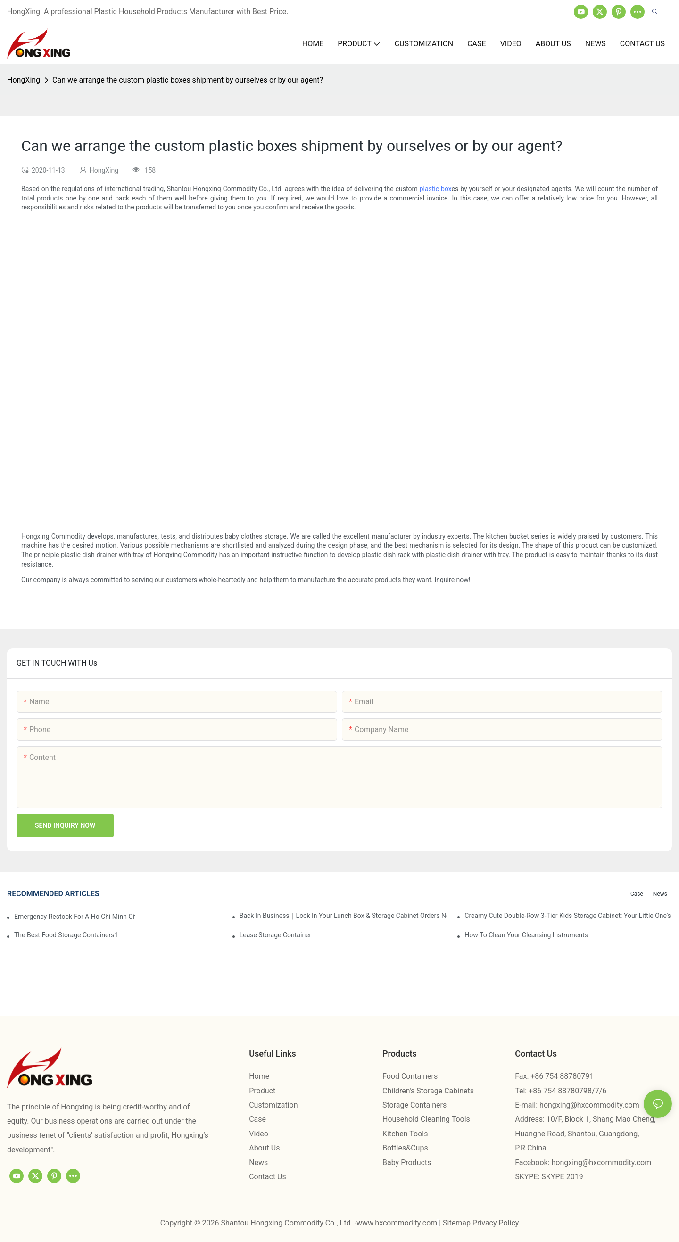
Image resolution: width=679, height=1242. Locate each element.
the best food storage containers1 (66, 935)
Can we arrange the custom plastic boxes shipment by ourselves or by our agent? (187, 79)
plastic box (436, 188)
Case (636, 894)
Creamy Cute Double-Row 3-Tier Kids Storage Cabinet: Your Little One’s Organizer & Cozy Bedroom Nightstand (568, 915)
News (660, 894)
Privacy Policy (495, 1222)
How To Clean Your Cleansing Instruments (526, 935)
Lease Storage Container (276, 935)
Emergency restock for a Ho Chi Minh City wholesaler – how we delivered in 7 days (74, 916)
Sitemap (457, 1222)
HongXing (23, 79)
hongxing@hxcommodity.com (589, 1104)
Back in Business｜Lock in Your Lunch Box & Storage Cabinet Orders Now (343, 915)
